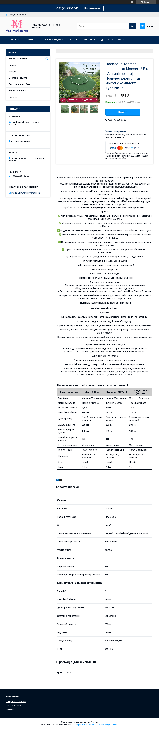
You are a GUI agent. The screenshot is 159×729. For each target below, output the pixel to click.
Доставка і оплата (112, 39)
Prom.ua (94, 722)
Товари (28, 39)
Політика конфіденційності (108, 725)
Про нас (73, 39)
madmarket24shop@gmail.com (25, 193)
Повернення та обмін (21, 48)
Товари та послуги (18, 58)
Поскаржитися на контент (84, 725)
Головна (13, 39)
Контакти (90, 39)
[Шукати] (132, 26)
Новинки (13, 97)
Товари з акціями (52, 39)
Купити (122, 112)
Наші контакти (92, 8)
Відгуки (12, 71)
